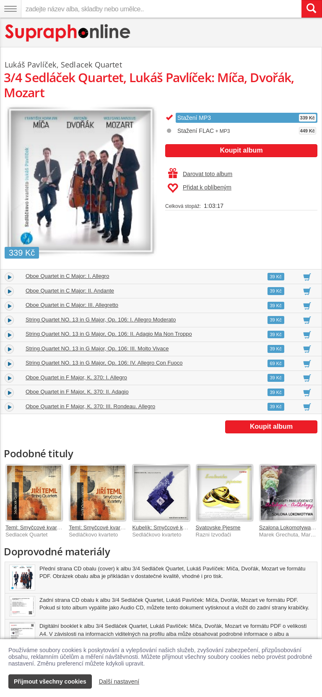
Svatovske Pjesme (218, 527)
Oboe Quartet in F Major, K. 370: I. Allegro (76, 377)
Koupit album (241, 150)
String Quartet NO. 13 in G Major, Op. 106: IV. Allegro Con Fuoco (104, 363)
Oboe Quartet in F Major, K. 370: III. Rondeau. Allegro (90, 406)
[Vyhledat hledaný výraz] (311, 9)
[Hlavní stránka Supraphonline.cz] (68, 33)
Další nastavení (119, 681)
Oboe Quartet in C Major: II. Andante (70, 291)
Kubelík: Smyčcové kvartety (165, 527)
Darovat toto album (200, 174)
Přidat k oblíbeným (199, 188)
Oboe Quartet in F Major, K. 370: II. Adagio (77, 392)
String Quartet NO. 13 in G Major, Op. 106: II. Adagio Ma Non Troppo (109, 334)
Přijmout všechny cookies (50, 681)
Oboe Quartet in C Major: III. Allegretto (72, 305)
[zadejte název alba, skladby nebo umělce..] (161, 9)
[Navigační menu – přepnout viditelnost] (10, 9)
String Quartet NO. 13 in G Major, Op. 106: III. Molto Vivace (97, 348)
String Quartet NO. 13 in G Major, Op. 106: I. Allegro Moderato (101, 319)
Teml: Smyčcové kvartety (35, 527)
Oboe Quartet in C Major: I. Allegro (67, 276)
